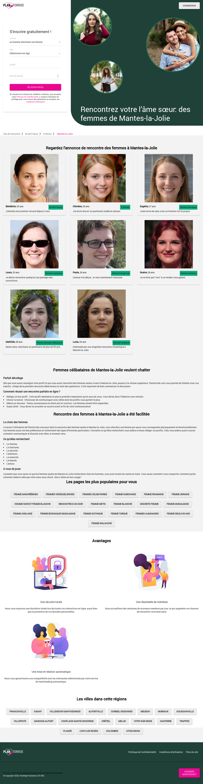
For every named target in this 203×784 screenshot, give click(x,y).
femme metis (98, 503)
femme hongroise (120, 273)
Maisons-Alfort (43, 721)
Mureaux (163, 711)
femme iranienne (53, 273)
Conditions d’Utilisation (35, 102)
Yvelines (125, 207)
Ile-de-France (55, 207)
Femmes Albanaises (147, 513)
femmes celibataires (94, 494)
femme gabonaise (125, 494)
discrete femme (149, 503)
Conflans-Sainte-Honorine (77, 721)
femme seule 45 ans (178, 513)
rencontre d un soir (71, 503)
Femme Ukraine (180, 494)
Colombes (112, 730)
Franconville (17, 711)
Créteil (106, 721)
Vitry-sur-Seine (143, 721)
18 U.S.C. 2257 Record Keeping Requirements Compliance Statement (33, 773)
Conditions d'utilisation (171, 752)
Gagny (38, 711)
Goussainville (185, 711)
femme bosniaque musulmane (57, 513)
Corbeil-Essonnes (121, 711)
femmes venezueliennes (60, 494)
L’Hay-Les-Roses (89, 730)
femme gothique (93, 513)
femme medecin (189, 273)
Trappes (184, 721)
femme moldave (121, 342)
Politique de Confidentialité (27, 97)
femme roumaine (154, 494)
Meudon (145, 711)
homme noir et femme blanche (32, 503)
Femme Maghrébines (26, 494)
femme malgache (101, 523)
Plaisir (67, 730)
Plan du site (192, 752)
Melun (122, 721)
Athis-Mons (133, 730)
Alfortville (96, 711)
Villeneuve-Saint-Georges (65, 711)
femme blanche (123, 503)
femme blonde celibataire (49, 342)
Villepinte (20, 721)
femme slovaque (188, 207)
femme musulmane (178, 503)
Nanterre (165, 721)
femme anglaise (22, 513)
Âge (11, 49)
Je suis (13, 38)
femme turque (119, 513)
